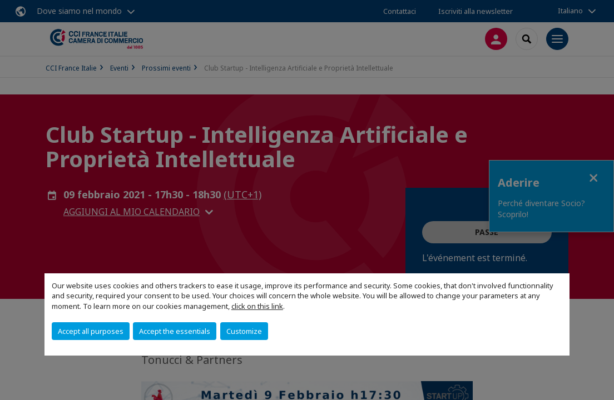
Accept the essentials (174, 331)
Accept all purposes (90, 331)
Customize (244, 331)
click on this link (257, 306)
